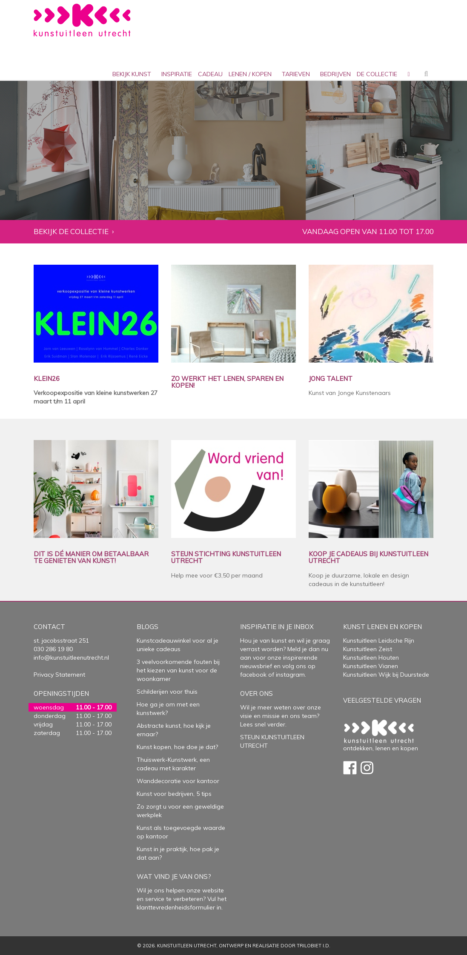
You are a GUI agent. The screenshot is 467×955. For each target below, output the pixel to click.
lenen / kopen (250, 74)
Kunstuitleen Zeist (367, 649)
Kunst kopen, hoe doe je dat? (177, 747)
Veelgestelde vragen (382, 700)
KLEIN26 (47, 379)
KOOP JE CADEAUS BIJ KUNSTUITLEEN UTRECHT (368, 558)
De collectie (377, 74)
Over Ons (256, 693)
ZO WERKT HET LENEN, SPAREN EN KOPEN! (227, 382)
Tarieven (296, 74)
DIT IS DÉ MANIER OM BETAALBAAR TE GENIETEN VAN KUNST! (91, 558)
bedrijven (335, 74)
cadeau (210, 74)
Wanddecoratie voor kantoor (178, 781)
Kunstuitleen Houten (371, 657)
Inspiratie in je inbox (277, 627)
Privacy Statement (59, 674)
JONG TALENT (330, 379)
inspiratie (176, 74)
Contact (49, 627)
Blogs (147, 627)
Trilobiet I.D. (313, 946)
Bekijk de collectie (71, 232)
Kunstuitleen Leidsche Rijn (378, 640)
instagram (290, 674)
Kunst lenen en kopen (382, 627)
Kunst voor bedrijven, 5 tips (174, 794)
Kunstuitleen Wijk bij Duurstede (386, 674)
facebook (253, 674)
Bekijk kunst (131, 74)
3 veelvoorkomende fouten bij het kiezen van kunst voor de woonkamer (178, 670)
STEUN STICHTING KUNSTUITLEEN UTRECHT (226, 558)
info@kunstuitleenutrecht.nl (71, 657)
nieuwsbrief (256, 666)
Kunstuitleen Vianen (370, 666)
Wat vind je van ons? (174, 876)
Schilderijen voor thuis (167, 691)
